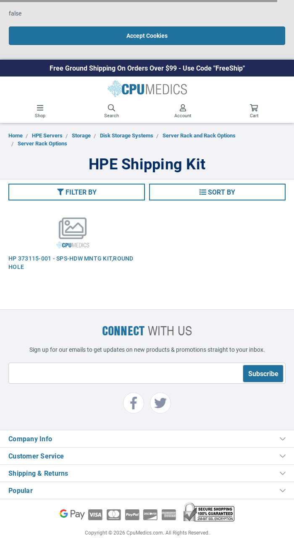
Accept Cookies (147, 36)
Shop (40, 111)
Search (111, 111)
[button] (76, 192)
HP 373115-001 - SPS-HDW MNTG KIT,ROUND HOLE (71, 262)
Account (183, 111)
